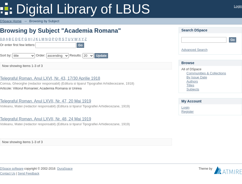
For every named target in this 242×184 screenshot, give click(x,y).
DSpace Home (11, 21)
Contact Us (7, 173)
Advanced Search (194, 50)
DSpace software (11, 168)
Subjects (192, 89)
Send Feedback (28, 173)
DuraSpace (64, 168)
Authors (192, 81)
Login (238, 6)
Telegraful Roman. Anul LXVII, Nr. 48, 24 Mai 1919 (45, 119)
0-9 (2, 39)
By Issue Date (196, 77)
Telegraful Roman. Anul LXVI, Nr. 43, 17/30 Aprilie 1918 (50, 78)
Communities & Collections (206, 73)
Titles (190, 85)
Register (187, 111)
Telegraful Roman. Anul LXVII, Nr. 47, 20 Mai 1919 (45, 101)
